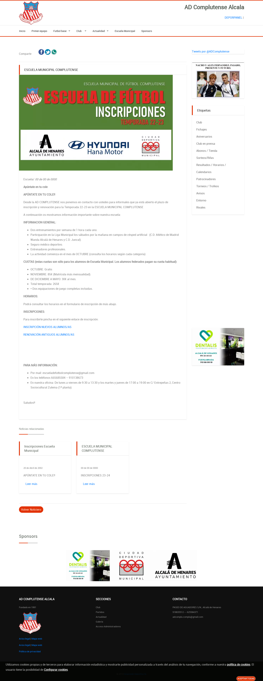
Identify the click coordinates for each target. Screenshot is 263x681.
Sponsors (146, 31)
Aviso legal (24, 638)
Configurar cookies (56, 670)
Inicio (22, 31)
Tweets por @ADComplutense (210, 51)
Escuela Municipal (125, 31)
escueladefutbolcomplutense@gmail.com (68, 373)
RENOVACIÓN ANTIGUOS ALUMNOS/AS (48, 335)
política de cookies (238, 664)
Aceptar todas (245, 678)
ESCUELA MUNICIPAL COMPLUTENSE (97, 448)
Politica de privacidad (30, 651)
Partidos (100, 612)
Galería (99, 621)
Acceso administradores (108, 626)
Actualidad (99, 31)
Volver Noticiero (31, 510)
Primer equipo (39, 31)
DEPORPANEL (233, 18)
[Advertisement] (218, 275)
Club (79, 31)
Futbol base (60, 31)
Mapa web (37, 638)
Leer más (31, 484)
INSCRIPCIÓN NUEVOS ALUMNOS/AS (47, 327)
